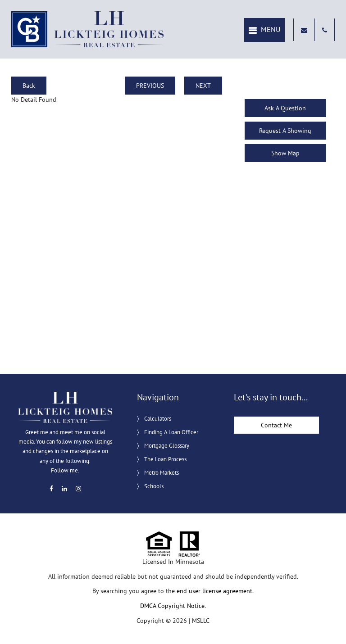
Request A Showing (285, 131)
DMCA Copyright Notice (172, 606)
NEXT (203, 86)
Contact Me (276, 425)
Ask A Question (285, 108)
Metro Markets (161, 472)
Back (29, 86)
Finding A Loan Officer (171, 432)
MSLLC (200, 621)
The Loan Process (165, 459)
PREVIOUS (150, 86)
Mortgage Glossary (166, 445)
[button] (264, 30)
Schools (154, 486)
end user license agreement (214, 591)
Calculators (157, 418)
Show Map (285, 153)
